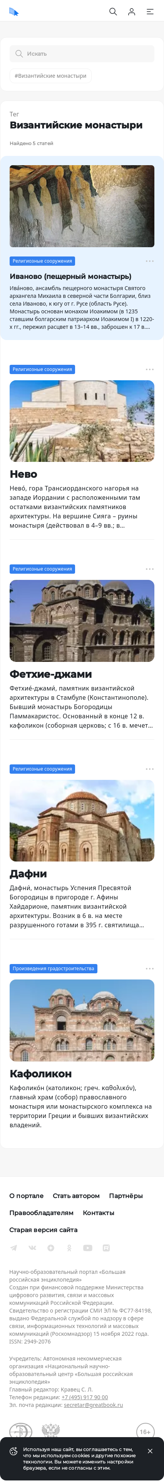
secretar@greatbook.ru (93, 1404)
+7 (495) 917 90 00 (85, 1397)
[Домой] (14, 12)
